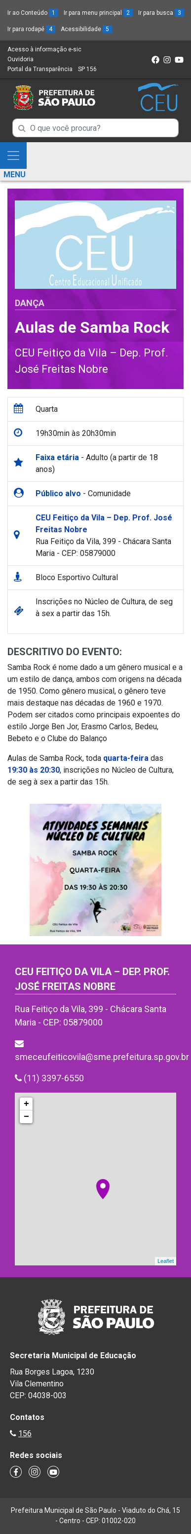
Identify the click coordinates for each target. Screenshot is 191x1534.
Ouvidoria (20, 59)
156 (25, 1433)
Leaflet (165, 1261)
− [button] (26, 1117)
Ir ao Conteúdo (32, 13)
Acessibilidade (86, 29)
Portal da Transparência (40, 69)
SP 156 (87, 69)
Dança (29, 303)
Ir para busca (161, 13)
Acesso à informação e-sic (44, 49)
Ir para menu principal (98, 13)
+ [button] (26, 1104)
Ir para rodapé (31, 29)
